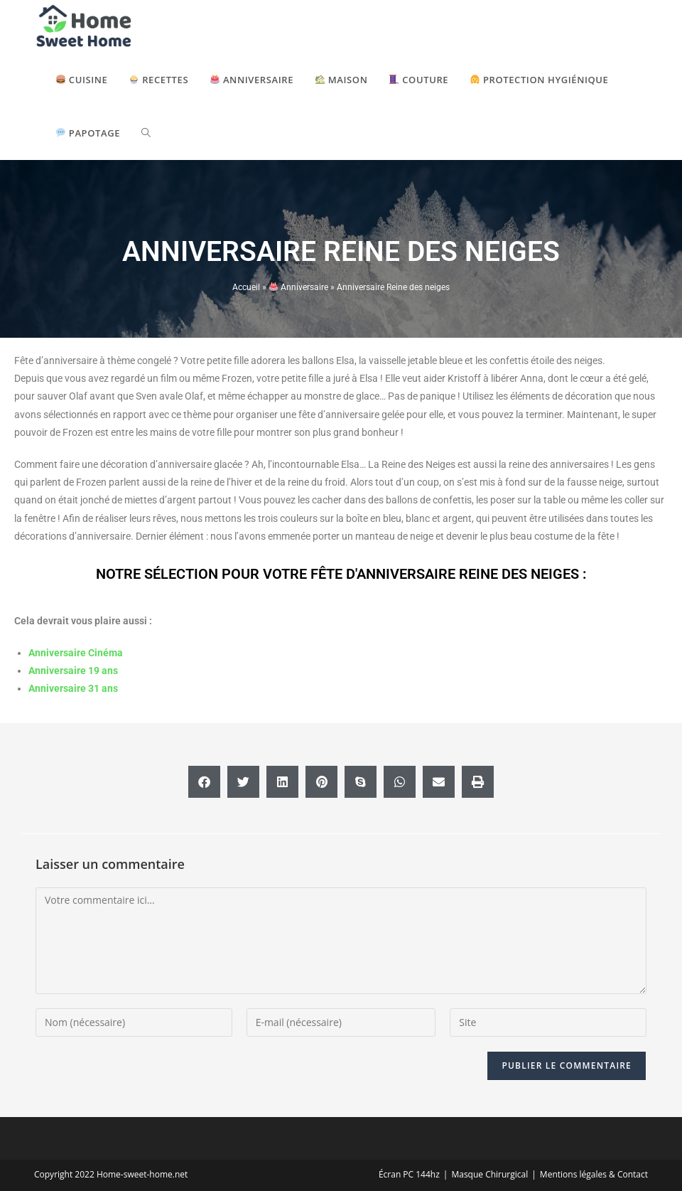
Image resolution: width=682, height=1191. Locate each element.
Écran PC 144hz (409, 1174)
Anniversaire (298, 287)
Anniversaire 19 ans (73, 670)
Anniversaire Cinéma (75, 652)
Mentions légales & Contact (594, 1174)
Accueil (246, 287)
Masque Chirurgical (489, 1174)
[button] (204, 782)
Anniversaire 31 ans (73, 688)
